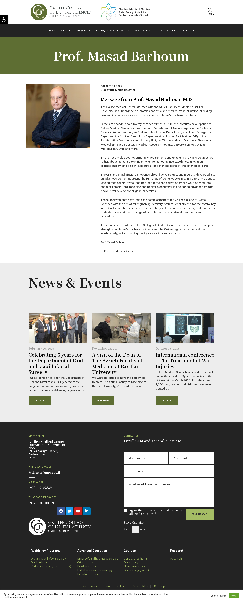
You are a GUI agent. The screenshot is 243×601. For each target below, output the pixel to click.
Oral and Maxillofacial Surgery (48, 558)
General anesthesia (135, 558)
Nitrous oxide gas (134, 566)
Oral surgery (131, 562)
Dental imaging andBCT (138, 570)
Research (176, 558)
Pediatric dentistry (88, 574)
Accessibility (140, 586)
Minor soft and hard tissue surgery (97, 558)
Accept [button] (234, 596)
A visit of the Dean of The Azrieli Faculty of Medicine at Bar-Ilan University (117, 363)
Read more (39, 400)
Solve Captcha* (134, 522)
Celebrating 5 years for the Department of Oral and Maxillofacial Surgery (56, 363)
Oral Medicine (39, 562)
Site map (159, 586)
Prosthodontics (86, 566)
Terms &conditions (114, 586)
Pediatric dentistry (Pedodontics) (51, 566)
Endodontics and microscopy (94, 570)
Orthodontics (85, 562)
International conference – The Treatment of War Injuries (185, 360)
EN (210, 14)
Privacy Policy (88, 586)
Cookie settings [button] (219, 595)
